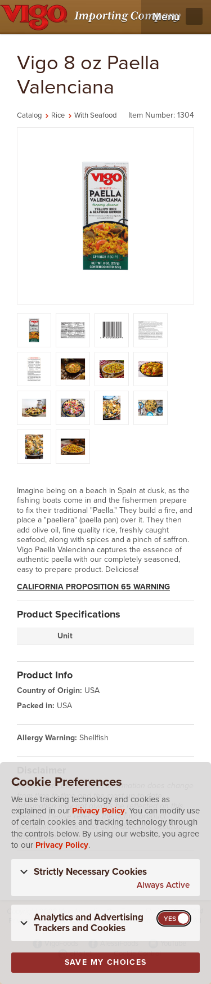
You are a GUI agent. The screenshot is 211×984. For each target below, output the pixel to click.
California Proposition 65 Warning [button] (93, 587)
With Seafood (95, 115)
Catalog (29, 115)
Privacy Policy (98, 811)
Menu (166, 17)
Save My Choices (106, 962)
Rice (58, 115)
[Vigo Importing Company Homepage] (92, 17)
